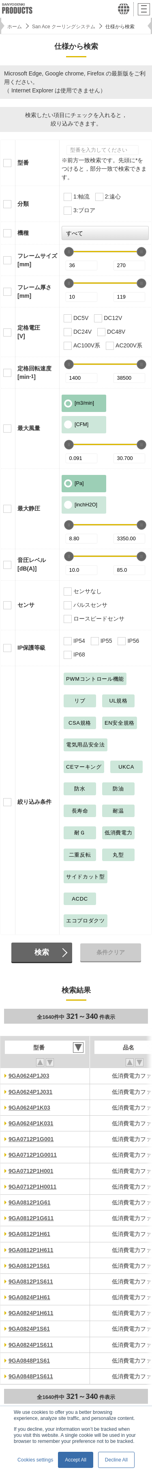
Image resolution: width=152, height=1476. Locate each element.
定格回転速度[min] (34, 372)
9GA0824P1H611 (31, 1313)
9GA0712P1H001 (31, 1171)
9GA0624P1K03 (29, 1107)
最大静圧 (28, 508)
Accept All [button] (75, 1460)
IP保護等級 (31, 647)
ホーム (14, 26)
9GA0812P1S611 (31, 1281)
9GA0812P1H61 (29, 1234)
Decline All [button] (116, 1460)
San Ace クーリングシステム (63, 26)
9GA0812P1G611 (31, 1218)
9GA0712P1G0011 (33, 1155)
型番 (23, 162)
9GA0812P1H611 (31, 1250)
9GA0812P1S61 (29, 1266)
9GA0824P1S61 (29, 1328)
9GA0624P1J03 (29, 1076)
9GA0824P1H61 (29, 1297)
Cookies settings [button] (35, 1460)
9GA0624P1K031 (31, 1123)
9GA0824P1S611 (31, 1345)
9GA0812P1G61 (30, 1202)
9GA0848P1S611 (31, 1376)
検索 (41, 952)
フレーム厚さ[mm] (34, 291)
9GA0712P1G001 (31, 1139)
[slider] (69, 252)
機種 (23, 233)
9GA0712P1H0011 (32, 1186)
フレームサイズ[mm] (37, 260)
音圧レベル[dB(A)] (31, 564)
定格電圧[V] (28, 331)
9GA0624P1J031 (30, 1092)
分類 (23, 204)
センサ (25, 605)
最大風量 (28, 428)
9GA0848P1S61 (29, 1360)
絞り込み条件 (34, 802)
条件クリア (110, 952)
